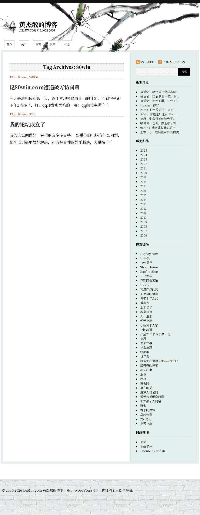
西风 (143, 379)
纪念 (67, 44)
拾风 (143, 338)
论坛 (32, 114)
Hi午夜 (145, 258)
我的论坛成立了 (27, 124)
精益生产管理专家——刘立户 (159, 361)
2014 (143, 199)
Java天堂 (146, 262)
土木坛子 (146, 307)
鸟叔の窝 (146, 414)
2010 (143, 217)
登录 (143, 442)
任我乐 (144, 285)
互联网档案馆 (149, 280)
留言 (38, 44)
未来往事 (146, 343)
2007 (143, 231)
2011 (143, 213)
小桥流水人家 (149, 325)
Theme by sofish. (153, 451)
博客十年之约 (149, 298)
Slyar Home (149, 267)
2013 (143, 204)
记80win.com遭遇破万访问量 (45, 87)
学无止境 (146, 320)
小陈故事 (146, 329)
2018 (143, 181)
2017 (143, 186)
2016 (143, 190)
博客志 (144, 303)
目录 (53, 44)
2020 (143, 173)
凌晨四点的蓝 (149, 289)
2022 (143, 164)
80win (22, 77)
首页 (9, 44)
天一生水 (146, 316)
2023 (143, 159)
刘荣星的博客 (149, 294)
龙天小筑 (146, 423)
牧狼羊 (144, 352)
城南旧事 (146, 312)
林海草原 (146, 347)
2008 (143, 226)
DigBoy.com (149, 253)
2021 (143, 168)
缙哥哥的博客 (149, 365)
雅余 (143, 405)
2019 (143, 177)
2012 (143, 208)
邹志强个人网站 (150, 401)
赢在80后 (146, 388)
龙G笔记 (145, 419)
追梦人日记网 (149, 392)
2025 (143, 150)
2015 (143, 195)
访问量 (33, 77)
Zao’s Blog (149, 271)
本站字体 (146, 446)
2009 (143, 222)
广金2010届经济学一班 (155, 334)
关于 (24, 44)
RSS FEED (147, 62)
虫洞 (143, 374)
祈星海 (144, 356)
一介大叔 (146, 276)
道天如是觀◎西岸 (152, 396)
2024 (143, 155)
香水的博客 (147, 410)
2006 (143, 235)
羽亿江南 (146, 370)
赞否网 (144, 383)
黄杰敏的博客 (38, 24)
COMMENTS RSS (175, 62)
